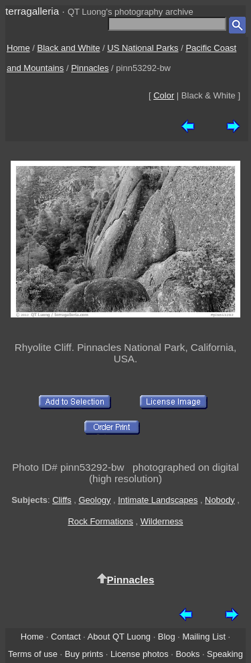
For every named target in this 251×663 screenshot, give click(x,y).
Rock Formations (100, 521)
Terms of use (33, 654)
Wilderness (162, 521)
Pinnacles (89, 68)
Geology (94, 500)
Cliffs (61, 500)
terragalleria (32, 11)
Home (18, 48)
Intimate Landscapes (157, 500)
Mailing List (204, 637)
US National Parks (142, 48)
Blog (166, 637)
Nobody (220, 500)
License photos (139, 654)
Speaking (225, 654)
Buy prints (84, 654)
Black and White (68, 48)
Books (187, 654)
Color (163, 95)
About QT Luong (119, 637)
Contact (65, 637)
